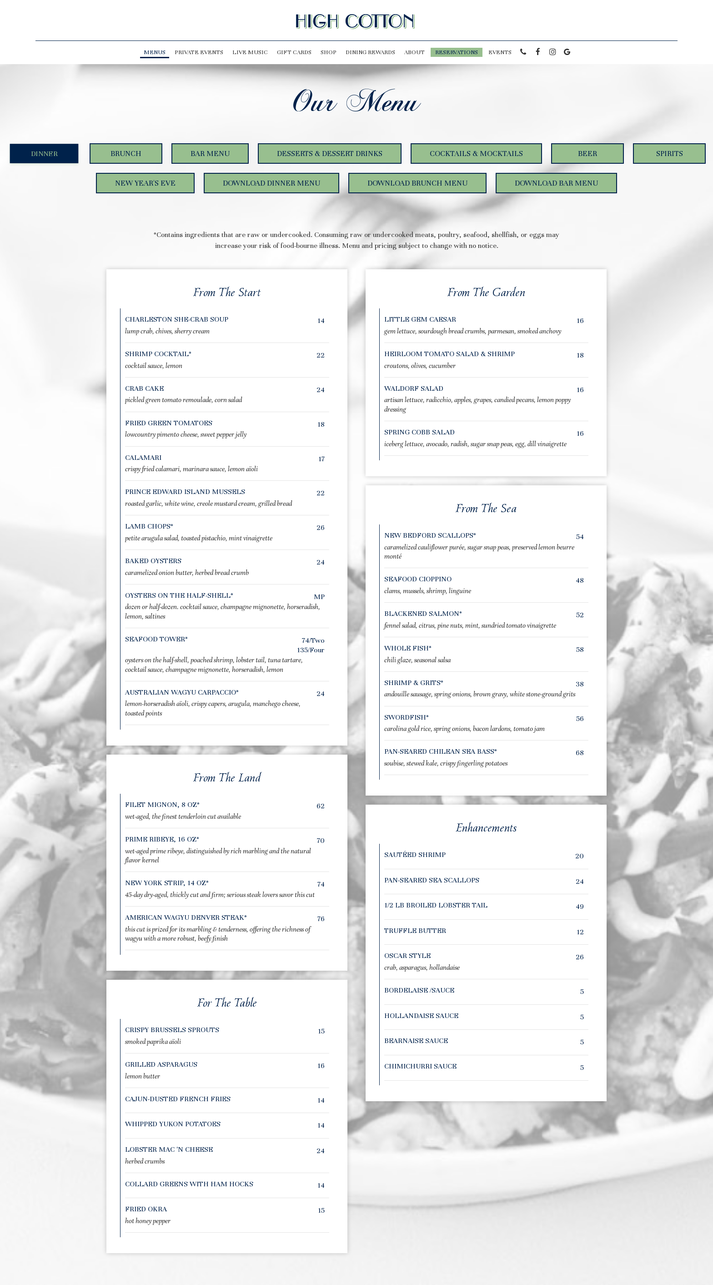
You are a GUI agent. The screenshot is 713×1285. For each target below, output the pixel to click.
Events (500, 52)
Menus (155, 52)
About (414, 52)
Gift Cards (294, 52)
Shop (328, 52)
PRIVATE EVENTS (199, 52)
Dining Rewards (370, 52)
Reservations (456, 52)
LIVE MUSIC (250, 52)
